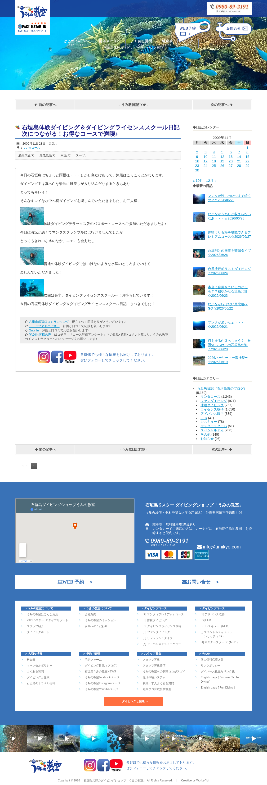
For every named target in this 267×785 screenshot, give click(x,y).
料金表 (167, 43)
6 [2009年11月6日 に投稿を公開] (230, 152)
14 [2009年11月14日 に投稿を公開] (239, 157)
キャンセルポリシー (39, 665)
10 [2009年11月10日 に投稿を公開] (206, 157)
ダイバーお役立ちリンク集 (218, 671)
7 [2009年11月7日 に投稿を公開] (239, 152)
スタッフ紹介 (35, 626)
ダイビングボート (38, 632)
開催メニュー (109, 43)
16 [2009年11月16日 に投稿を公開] (197, 161)
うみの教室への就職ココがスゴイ (164, 671)
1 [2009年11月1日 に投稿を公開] (247, 148)
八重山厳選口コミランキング (49, 322)
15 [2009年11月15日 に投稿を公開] (247, 157)
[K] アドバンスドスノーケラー (162, 644)
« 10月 (198, 180)
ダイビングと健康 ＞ (135, 701)
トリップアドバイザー (44, 326)
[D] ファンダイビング (156, 632)
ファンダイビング (213, 401)
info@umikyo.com (219, 546)
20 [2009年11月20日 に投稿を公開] (231, 161)
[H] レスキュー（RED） (216, 626)
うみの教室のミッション (100, 620)
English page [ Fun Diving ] (218, 687)
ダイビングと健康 (38, 677)
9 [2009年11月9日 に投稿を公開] (197, 157)
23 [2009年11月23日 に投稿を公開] (197, 166)
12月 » (211, 180)
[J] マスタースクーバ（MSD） (220, 642)
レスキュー (208, 422)
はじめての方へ (76, 43)
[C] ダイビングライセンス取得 (162, 626)
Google (34, 330)
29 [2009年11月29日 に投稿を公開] (247, 166)
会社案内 (90, 614)
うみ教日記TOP (133, 105)
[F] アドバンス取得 (213, 614)
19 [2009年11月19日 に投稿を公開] (222, 161)
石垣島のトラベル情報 (41, 683)
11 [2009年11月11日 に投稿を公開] (214, 157)
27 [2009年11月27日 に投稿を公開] (231, 166)
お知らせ (207, 439)
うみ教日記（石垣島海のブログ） (222, 388)
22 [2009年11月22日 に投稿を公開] (247, 161)
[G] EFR (206, 620)
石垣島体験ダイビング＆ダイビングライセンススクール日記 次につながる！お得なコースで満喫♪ (103, 130)
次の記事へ (222, 105)
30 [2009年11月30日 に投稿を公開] (197, 170)
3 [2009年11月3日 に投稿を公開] (205, 152)
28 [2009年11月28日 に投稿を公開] (239, 166)
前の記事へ (45, 105)
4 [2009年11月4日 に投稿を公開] (214, 152)
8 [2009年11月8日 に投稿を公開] (247, 152)
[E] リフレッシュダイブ (158, 638)
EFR (203, 418)
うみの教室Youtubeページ (101, 689)
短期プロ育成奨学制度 (157, 689)
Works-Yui (202, 780)
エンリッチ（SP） (213, 636)
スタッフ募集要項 (154, 665)
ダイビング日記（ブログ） (102, 665)
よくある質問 (141, 43)
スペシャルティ (212, 430)
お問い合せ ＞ (198, 581)
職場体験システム (154, 677)
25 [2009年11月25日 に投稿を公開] (214, 166)
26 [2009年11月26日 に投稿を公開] (222, 166)
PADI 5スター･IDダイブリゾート (47, 620)
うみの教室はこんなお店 (42, 614)
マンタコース (210, 396)
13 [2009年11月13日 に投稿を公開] (231, 157)
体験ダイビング (212, 405)
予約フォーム (93, 659)
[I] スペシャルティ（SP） (217, 632)
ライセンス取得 (212, 409)
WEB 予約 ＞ (73, 581)
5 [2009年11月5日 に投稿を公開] (222, 152)
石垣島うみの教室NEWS (100, 671)
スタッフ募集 (151, 659)
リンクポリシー (211, 665)
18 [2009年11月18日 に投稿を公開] (214, 161)
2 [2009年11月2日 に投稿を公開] (197, 152)
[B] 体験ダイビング (155, 620)
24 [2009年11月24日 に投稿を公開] (206, 166)
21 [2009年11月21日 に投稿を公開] (239, 161)
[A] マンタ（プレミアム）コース (163, 614)
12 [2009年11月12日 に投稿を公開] (222, 157)
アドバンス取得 (212, 413)
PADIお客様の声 (40, 334)
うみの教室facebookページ (102, 677)
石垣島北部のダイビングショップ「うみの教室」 (114, 780)
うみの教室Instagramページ (102, 683)
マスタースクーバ (213, 426)
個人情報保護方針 (212, 659)
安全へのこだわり (96, 626)
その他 (205, 434)
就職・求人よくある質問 (158, 683)
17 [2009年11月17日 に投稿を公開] (206, 161)
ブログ (187, 43)
